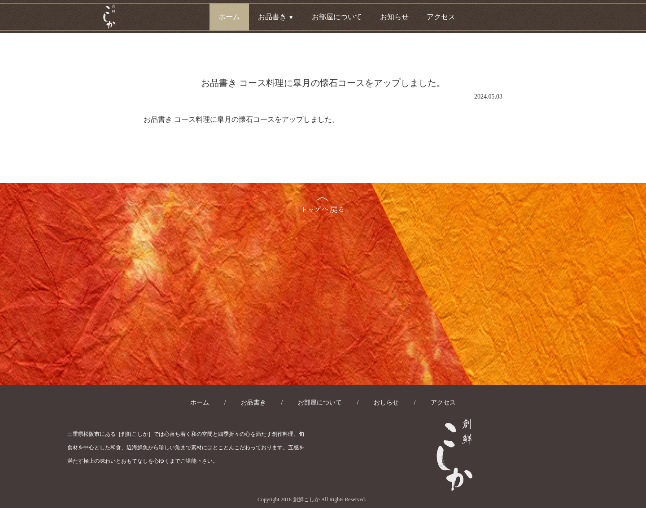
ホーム (229, 17)
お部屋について (337, 17)
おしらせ (386, 402)
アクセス (441, 17)
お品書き (253, 402)
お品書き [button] (276, 17)
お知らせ (394, 17)
